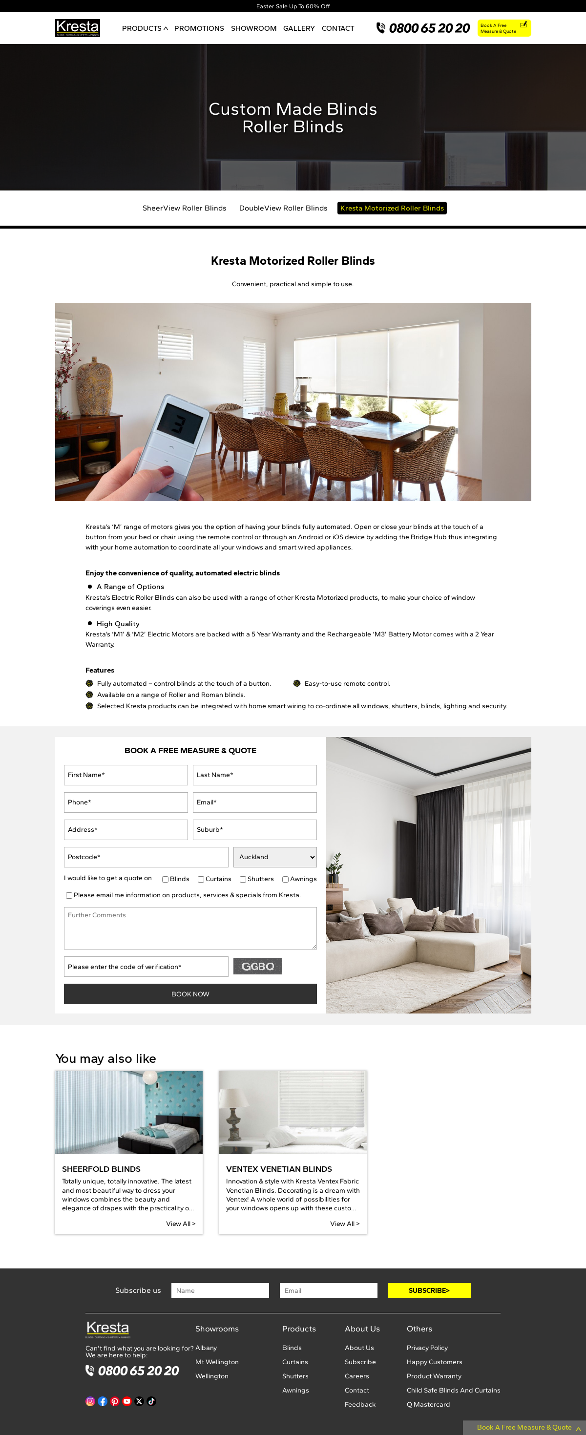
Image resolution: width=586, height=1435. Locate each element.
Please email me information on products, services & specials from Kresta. (187, 895)
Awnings (303, 879)
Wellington (212, 1376)
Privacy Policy (427, 1348)
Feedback (360, 1404)
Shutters (261, 879)
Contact (357, 1390)
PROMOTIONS (199, 28)
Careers (357, 1376)
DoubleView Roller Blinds (283, 207)
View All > (181, 1224)
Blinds (179, 879)
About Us (359, 1348)
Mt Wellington (217, 1362)
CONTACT (338, 28)
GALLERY (299, 28)
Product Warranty (434, 1376)
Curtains (218, 879)
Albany (206, 1348)
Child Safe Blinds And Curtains (454, 1390)
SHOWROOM (254, 28)
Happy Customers (434, 1362)
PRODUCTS (145, 28)
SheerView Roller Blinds (185, 207)
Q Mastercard (428, 1404)
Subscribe (360, 1362)
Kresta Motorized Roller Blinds (392, 207)
